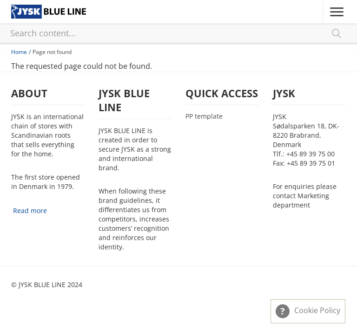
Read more (30, 210)
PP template (204, 116)
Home (19, 52)
